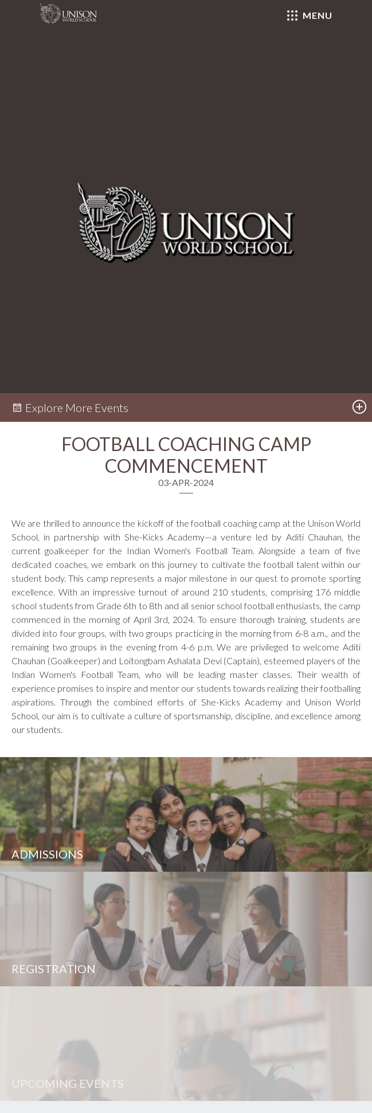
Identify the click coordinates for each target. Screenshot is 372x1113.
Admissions (47, 854)
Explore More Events (69, 407)
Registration (53, 968)
